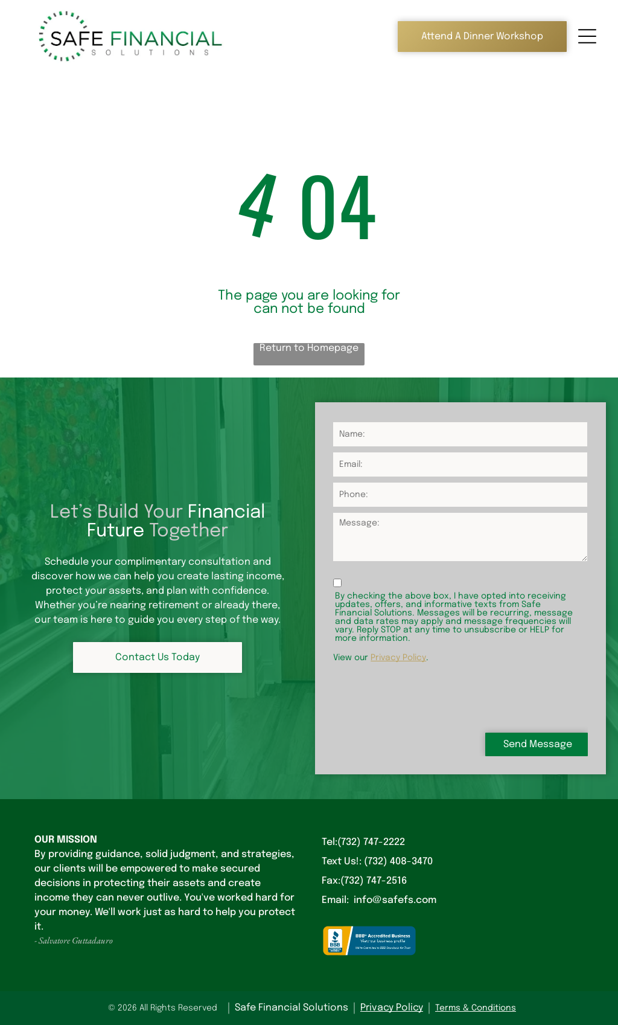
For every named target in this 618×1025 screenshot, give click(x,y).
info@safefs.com (395, 900)
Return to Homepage (309, 348)
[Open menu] (587, 36)
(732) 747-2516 (373, 881)
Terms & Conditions (475, 1008)
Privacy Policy (398, 658)
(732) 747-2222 (371, 842)
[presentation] (425, 696)
